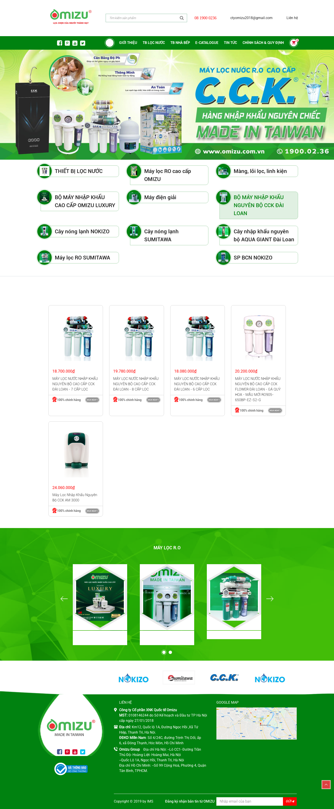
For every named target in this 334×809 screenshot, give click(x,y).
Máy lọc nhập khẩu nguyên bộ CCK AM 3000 (74, 497)
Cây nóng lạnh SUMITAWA (161, 235)
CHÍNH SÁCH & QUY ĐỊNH (263, 43)
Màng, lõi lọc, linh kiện (260, 171)
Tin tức (230, 43)
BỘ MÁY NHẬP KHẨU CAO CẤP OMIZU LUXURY (85, 201)
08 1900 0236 (205, 18)
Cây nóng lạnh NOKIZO (82, 231)
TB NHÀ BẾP (180, 43)
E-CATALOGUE (206, 43)
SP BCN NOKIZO (253, 258)
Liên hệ (292, 18)
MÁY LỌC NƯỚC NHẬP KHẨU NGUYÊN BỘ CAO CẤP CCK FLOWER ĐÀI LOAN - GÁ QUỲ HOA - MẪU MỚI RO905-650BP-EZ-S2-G (258, 389)
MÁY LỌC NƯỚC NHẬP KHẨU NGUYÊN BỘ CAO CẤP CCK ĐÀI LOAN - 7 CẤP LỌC (75, 384)
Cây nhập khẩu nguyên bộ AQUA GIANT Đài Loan (264, 235)
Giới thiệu (128, 43)
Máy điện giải (160, 197)
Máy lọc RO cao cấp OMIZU (167, 175)
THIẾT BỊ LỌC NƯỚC (79, 171)
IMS (150, 801)
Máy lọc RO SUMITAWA (82, 258)
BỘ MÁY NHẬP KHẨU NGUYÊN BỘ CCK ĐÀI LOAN (259, 205)
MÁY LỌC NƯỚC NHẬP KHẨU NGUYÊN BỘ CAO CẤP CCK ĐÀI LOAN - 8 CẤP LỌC (136, 384)
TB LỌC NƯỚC (154, 43)
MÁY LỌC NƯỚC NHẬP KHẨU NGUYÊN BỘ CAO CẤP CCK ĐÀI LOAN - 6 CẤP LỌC (197, 384)
